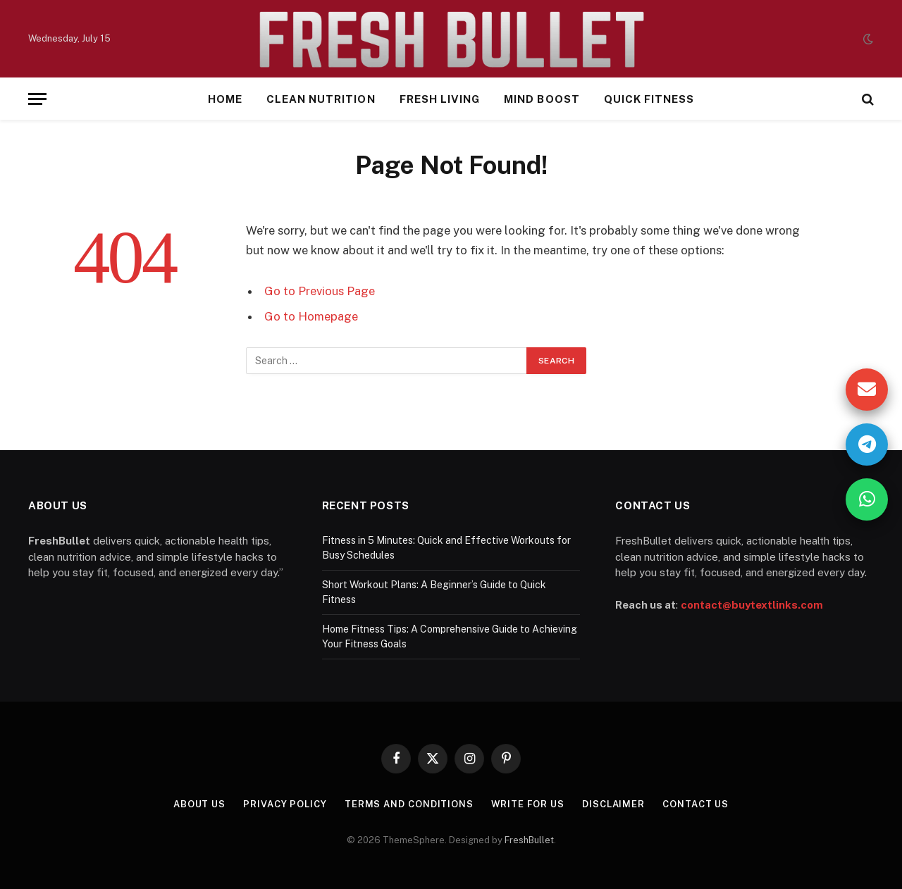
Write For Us (528, 804)
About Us (199, 804)
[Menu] (37, 99)
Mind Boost (542, 99)
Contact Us (696, 804)
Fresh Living (440, 99)
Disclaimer (613, 804)
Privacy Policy (285, 804)
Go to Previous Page (319, 291)
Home (225, 99)
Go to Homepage (311, 316)
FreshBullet (529, 840)
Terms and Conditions (408, 804)
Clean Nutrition (321, 99)
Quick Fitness (649, 99)
